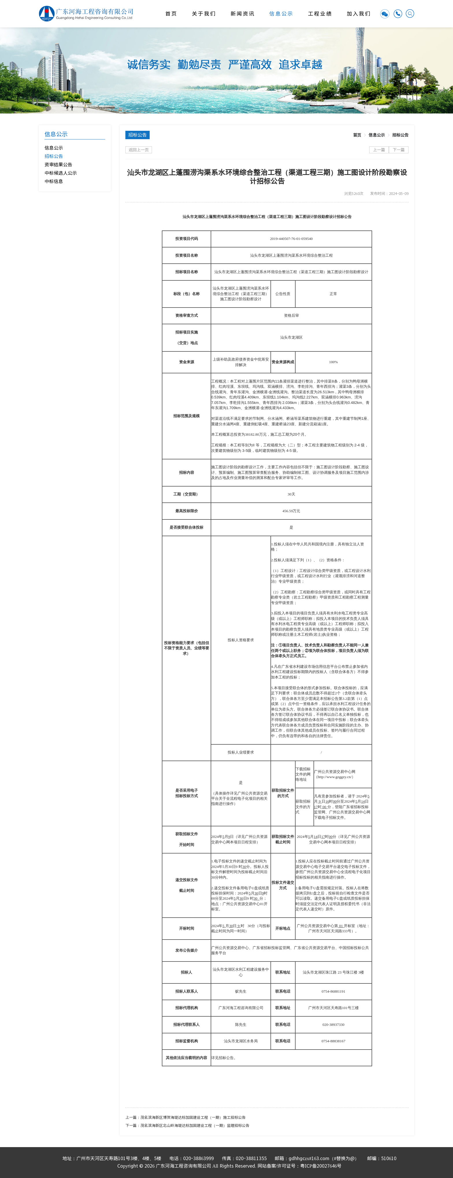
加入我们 (359, 14)
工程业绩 (320, 14)
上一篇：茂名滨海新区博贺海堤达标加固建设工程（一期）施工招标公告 (185, 1117)
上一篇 (379, 150)
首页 (171, 14)
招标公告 (400, 135)
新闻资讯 (243, 14)
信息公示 (281, 14)
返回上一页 (139, 150)
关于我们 (204, 14)
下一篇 (399, 150)
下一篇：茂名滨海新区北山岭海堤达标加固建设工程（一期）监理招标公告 (187, 1125)
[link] (357, 135)
